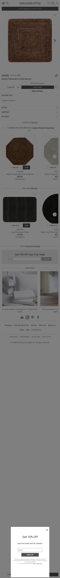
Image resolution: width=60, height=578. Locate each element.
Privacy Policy (36, 337)
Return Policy (14, 337)
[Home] (30, 4)
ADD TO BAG (40, 574)
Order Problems (25, 337)
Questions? (30, 122)
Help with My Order (21, 325)
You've (30, 246)
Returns (34, 325)
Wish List (42, 325)
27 (19, 75)
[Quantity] (11, 574)
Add (26, 168)
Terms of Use (46, 337)
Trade (21, 330)
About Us (52, 325)
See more (30, 188)
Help (28, 330)
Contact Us (36, 330)
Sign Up (46, 259)
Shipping (8, 325)
